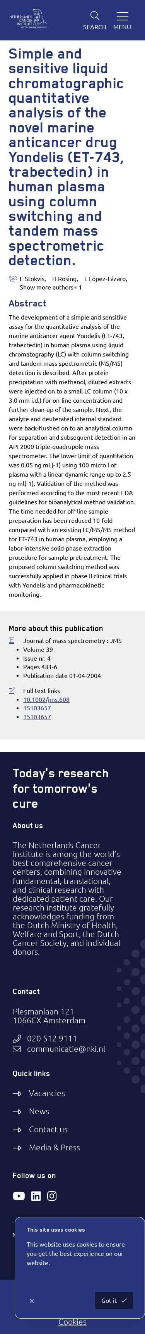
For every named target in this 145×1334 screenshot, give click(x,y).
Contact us (48, 1129)
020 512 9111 (52, 1038)
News (39, 1111)
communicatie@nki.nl (66, 1048)
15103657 (37, 708)
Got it (109, 1300)
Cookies (72, 1321)
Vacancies (47, 1093)
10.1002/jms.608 (46, 699)
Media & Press (54, 1147)
